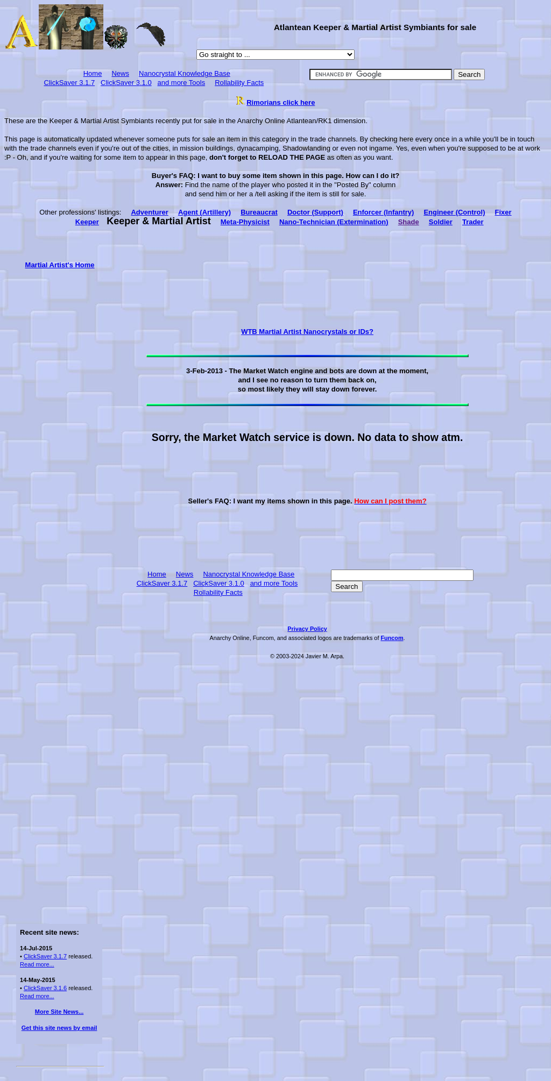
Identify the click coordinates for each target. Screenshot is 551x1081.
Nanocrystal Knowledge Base (184, 73)
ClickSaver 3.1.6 (45, 988)
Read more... (37, 964)
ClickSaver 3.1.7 (69, 83)
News (120, 73)
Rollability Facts (239, 83)
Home (92, 73)
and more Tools (182, 83)
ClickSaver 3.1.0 (126, 83)
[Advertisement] (59, 430)
